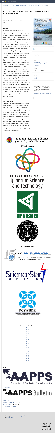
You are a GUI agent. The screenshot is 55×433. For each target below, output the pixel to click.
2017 (27, 341)
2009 (27, 357)
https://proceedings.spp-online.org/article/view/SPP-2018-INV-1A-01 (42, 93)
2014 (27, 347)
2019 (27, 337)
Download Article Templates (9, 406)
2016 (27, 343)
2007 (27, 361)
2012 (27, 351)
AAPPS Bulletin (6, 387)
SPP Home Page (6, 400)
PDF (36, 49)
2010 (27, 355)
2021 (27, 334)
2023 (27, 330)
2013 (27, 349)
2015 (27, 345)
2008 (27, 359)
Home (4, 5)
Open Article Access (7, 404)
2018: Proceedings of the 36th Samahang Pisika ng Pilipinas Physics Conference (30, 5)
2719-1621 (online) (10, 417)
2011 (27, 353)
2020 (27, 336)
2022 (27, 332)
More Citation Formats (39, 98)
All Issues (9, 5)
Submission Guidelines (8, 402)
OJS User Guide (6, 409)
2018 (27, 339)
